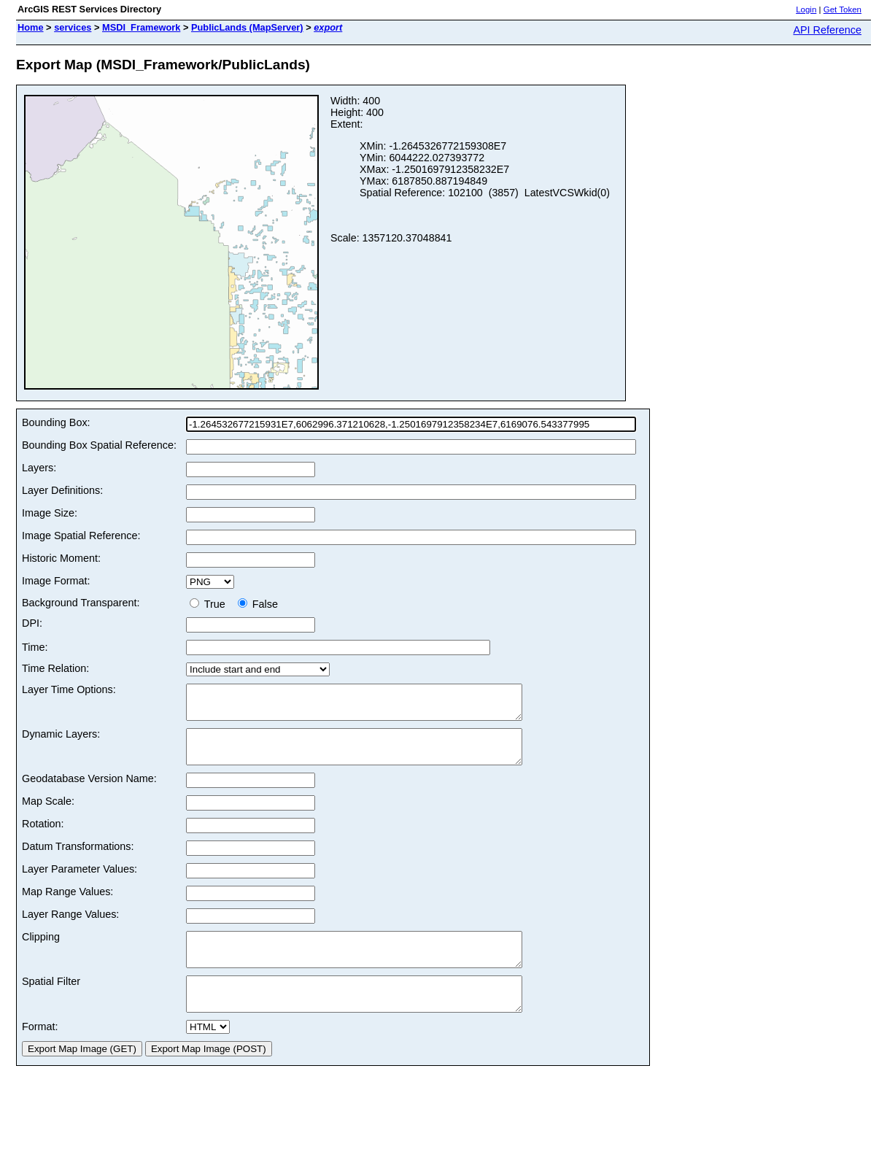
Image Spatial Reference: (81, 535)
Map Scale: (48, 814)
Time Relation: (55, 668)
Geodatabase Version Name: (89, 791)
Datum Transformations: (78, 859)
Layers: (39, 467)
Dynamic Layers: (61, 740)
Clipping (41, 950)
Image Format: (56, 581)
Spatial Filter (51, 1001)
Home (31, 27)
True (210, 604)
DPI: (32, 623)
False (258, 604)
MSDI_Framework (141, 27)
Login (806, 9)
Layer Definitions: (62, 490)
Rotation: (43, 837)
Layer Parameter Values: (79, 882)
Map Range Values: (67, 905)
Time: (34, 647)
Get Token (842, 9)
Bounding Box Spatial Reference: (99, 445)
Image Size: (49, 513)
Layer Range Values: (70, 927)
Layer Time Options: (69, 689)
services (72, 27)
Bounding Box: (56, 422)
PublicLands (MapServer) (247, 27)
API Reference (827, 30)
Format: (40, 1053)
